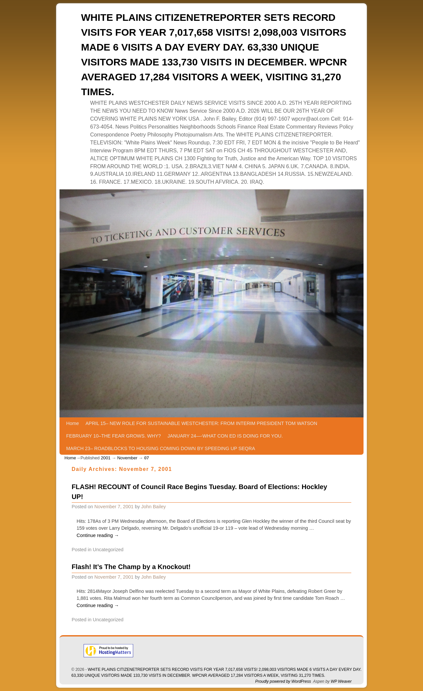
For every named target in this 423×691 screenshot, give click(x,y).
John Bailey (153, 506)
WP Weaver (341, 681)
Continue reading (98, 535)
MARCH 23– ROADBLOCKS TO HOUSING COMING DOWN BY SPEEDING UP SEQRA (160, 448)
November (127, 457)
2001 (105, 457)
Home (72, 423)
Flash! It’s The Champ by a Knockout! (131, 566)
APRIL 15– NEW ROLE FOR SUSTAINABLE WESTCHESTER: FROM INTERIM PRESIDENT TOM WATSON (201, 423)
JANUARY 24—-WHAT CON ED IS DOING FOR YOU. (225, 436)
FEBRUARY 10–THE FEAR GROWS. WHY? (113, 436)
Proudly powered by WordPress (283, 681)
